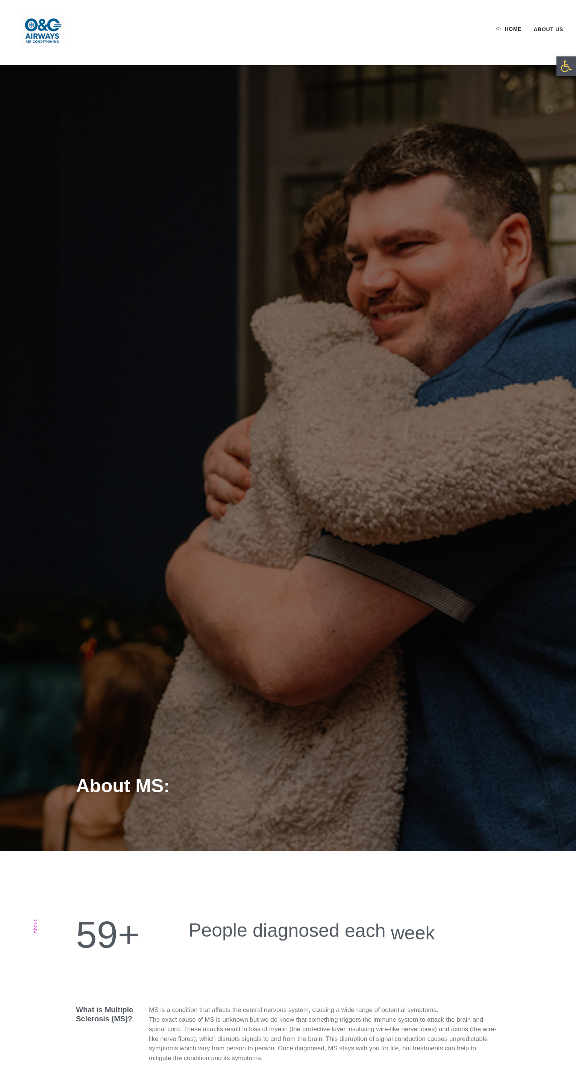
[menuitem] (511, 32)
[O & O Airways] (40, 32)
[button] (566, 66)
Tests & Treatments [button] (184, 953)
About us (548, 33)
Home (513, 33)
